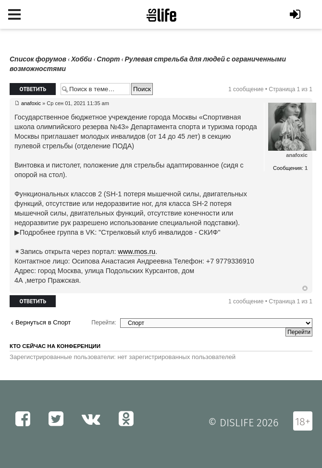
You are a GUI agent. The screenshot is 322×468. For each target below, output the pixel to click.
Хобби (81, 59)
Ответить (33, 89)
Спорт (108, 59)
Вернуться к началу (305, 288)
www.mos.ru (136, 251)
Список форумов (38, 59)
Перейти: (103, 322)
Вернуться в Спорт (43, 322)
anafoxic (31, 103)
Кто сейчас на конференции (55, 346)
